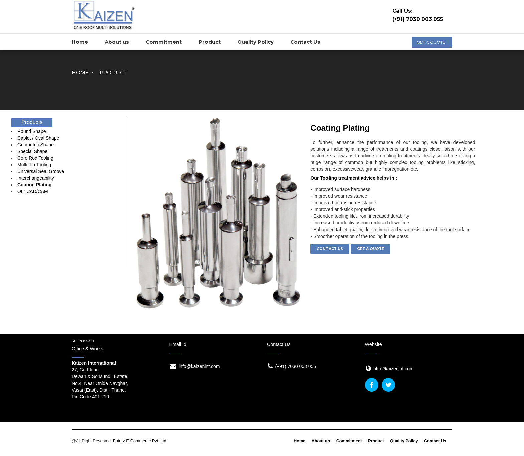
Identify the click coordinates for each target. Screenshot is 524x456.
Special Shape (32, 151)
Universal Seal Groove (40, 171)
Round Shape (31, 131)
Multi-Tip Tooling (34, 164)
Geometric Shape (35, 144)
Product (113, 72)
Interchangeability (35, 178)
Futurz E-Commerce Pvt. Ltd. (140, 441)
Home (80, 72)
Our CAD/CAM (32, 191)
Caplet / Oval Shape (38, 138)
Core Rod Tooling (35, 158)
